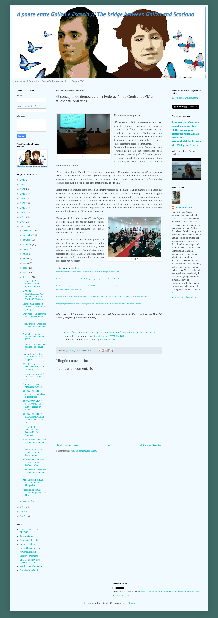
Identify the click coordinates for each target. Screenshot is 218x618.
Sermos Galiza (26, 536)
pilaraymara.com (183, 207)
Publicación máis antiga (150, 445)
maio (25, 263)
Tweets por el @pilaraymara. (185, 98)
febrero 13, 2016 (107, 339)
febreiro (27, 277)
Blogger (131, 603)
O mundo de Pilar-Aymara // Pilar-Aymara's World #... (32, 284)
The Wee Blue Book (29, 570)
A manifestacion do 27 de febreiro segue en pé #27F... (34, 337)
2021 (23, 203)
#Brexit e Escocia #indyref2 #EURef (32, 385)
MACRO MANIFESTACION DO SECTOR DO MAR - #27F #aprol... (33, 295)
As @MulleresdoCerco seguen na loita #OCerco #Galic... (33, 462)
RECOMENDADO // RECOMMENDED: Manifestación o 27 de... (33, 418)
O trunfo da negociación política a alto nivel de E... (33, 347)
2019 (23, 212)
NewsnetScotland (28, 552)
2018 (23, 217)
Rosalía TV (78, 81)
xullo (25, 254)
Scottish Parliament (29, 556)
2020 (23, 208)
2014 (23, 511)
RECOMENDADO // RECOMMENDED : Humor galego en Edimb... (33, 405)
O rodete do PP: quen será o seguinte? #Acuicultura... (32, 452)
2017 (23, 222)
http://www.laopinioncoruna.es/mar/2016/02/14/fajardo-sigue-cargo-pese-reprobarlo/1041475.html (88, 279)
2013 (23, 516)
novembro (28, 235)
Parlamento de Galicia (30, 540)
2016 (23, 226)
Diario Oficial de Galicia (31, 548)
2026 (23, 180)
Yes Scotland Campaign (31, 566)
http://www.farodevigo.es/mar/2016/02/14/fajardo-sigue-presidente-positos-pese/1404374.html (87, 272)
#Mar (152, 332)
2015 (23, 507)
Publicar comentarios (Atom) (84, 451)
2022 (23, 198)
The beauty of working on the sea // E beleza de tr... (33, 377)
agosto (26, 249)
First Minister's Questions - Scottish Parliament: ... (34, 327)
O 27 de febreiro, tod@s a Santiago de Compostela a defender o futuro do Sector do (106, 332)
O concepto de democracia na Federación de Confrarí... (30, 431)
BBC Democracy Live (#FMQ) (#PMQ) (30, 561)
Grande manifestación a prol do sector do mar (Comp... (33, 307)
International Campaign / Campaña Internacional (40, 81)
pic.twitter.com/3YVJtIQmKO (108, 336)
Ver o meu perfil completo (184, 297)
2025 (23, 184)
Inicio (109, 445)
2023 (23, 194)
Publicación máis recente (68, 445)
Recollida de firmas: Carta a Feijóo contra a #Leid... (34, 493)
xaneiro (26, 501)
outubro (27, 240)
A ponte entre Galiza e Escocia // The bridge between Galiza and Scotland (105, 14)
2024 (23, 189)
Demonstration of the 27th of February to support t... (32, 357)
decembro (28, 230)
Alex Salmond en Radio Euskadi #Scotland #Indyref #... (33, 483)
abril (25, 268)
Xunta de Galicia (27, 544)
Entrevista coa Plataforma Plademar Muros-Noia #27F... (34, 317)
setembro (27, 244)
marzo (26, 272)
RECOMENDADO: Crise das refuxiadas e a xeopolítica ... (33, 394)
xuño (25, 258)
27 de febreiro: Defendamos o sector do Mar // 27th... (33, 367)
